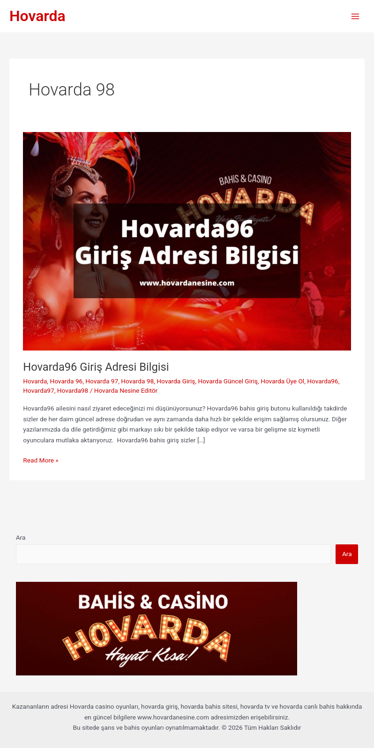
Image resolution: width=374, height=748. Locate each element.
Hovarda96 (322, 381)
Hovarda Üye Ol (282, 381)
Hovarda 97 (101, 381)
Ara (21, 537)
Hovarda (37, 16)
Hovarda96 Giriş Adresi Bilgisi (96, 367)
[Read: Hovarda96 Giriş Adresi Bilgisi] (187, 240)
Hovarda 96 (66, 381)
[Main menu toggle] (355, 16)
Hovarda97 (38, 390)
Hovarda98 (72, 390)
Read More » (41, 460)
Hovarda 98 (137, 381)
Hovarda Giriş (176, 381)
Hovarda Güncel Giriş (228, 381)
